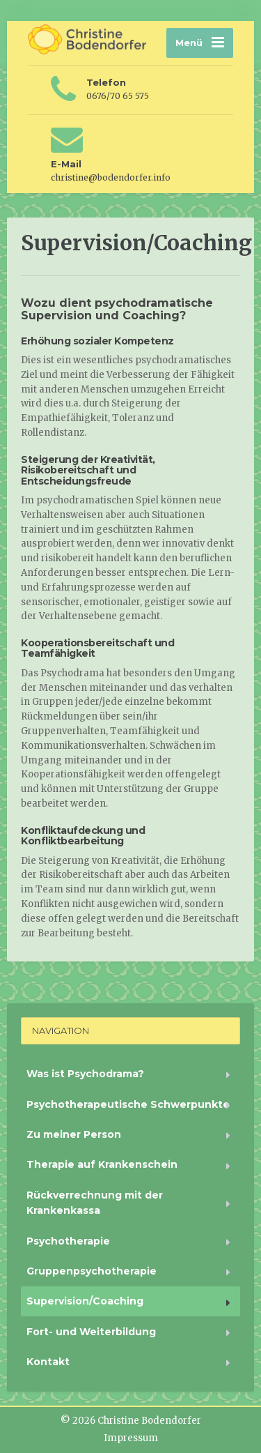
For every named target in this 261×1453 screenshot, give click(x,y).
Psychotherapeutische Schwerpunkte (128, 1104)
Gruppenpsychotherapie (91, 1271)
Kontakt (48, 1361)
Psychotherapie (68, 1241)
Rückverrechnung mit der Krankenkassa (94, 1203)
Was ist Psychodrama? (85, 1073)
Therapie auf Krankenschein (101, 1164)
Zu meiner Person (73, 1134)
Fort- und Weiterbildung (91, 1331)
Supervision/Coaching (84, 1301)
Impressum (131, 1438)
